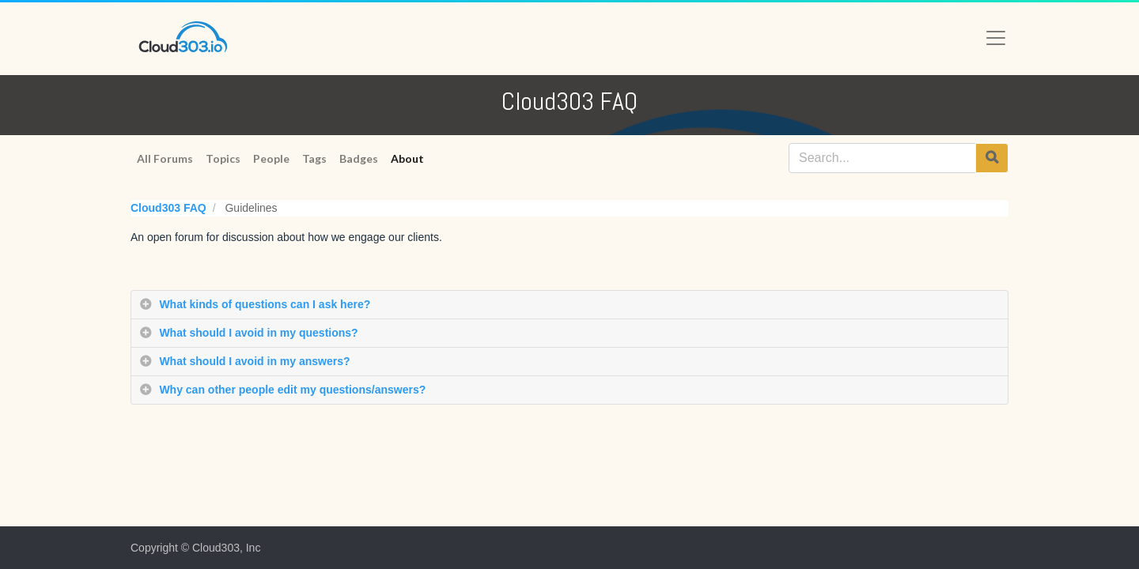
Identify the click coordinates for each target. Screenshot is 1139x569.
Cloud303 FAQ (168, 208)
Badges (358, 158)
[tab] (569, 305)
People (271, 158)
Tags (314, 158)
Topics (223, 158)
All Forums (165, 158)
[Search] (991, 158)
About (407, 158)
